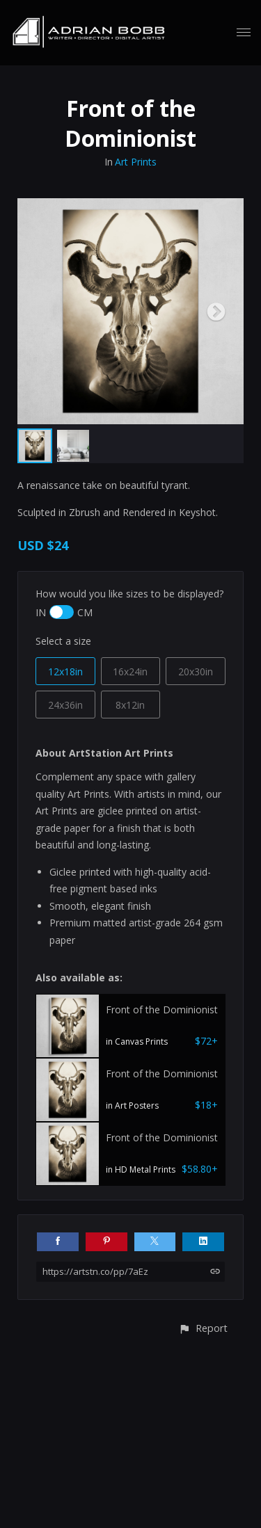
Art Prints (136, 161)
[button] (203, 1328)
